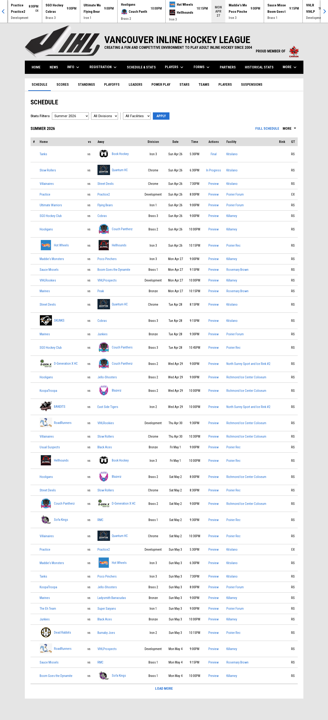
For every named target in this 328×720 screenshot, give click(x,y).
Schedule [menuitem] (39, 85)
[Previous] (3, 11)
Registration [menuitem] (104, 67)
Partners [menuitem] (228, 67)
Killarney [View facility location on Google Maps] (231, 216)
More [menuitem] (290, 67)
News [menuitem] (54, 67)
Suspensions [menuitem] (251, 85)
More (290, 128)
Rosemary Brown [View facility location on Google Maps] (237, 269)
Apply (161, 116)
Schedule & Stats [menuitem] (141, 67)
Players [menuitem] (174, 67)
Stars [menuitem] (184, 85)
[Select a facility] (137, 116)
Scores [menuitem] (62, 85)
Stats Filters (40, 116)
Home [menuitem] (36, 67)
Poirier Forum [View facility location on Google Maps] (235, 194)
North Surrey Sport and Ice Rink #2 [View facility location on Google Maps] (248, 364)
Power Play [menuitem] (160, 85)
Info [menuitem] (73, 67)
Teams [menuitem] (204, 85)
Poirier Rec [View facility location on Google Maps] (233, 245)
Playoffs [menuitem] (112, 85)
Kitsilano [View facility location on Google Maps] (232, 154)
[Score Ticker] (164, 11)
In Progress (213, 170)
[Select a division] (104, 116)
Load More (164, 688)
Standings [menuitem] (86, 85)
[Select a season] (70, 116)
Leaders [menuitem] (135, 85)
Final (214, 154)
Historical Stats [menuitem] (261, 67)
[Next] (324, 11)
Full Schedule (267, 128)
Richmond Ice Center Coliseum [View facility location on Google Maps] (246, 377)
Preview (213, 184)
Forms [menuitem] (202, 67)
